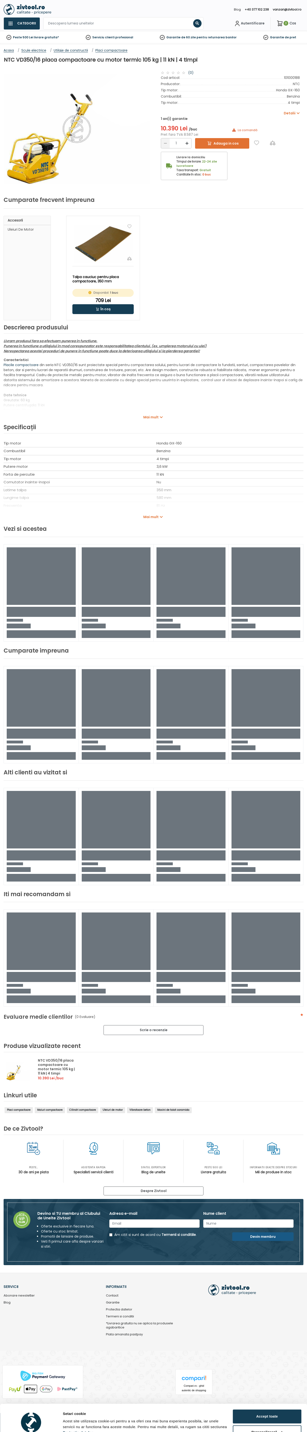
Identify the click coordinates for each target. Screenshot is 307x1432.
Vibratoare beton (140, 1110)
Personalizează (267, 1409)
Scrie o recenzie (154, 1030)
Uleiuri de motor (21, 229)
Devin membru (263, 1236)
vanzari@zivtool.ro (287, 9)
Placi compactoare (18, 1110)
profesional (124, 37)
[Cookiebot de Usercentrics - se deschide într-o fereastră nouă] (31, 1422)
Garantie (277, 37)
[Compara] (272, 142)
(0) (191, 72)
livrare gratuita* (46, 37)
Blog (237, 9)
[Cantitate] (176, 143)
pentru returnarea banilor (217, 37)
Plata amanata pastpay (124, 1335)
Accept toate (267, 1393)
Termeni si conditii (120, 1317)
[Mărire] (187, 143)
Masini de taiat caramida (173, 1110)
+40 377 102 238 (257, 9)
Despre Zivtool (154, 1190)
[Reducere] (165, 143)
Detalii (68, 1422)
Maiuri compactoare (50, 1110)
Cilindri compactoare (82, 1110)
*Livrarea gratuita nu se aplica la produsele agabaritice (139, 1325)
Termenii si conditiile (179, 1234)
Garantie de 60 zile (181, 37)
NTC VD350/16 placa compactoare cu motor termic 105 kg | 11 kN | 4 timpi (56, 1066)
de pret (290, 37)
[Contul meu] (249, 23)
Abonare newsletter (19, 1296)
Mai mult (151, 417)
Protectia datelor (119, 1310)
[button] (102, 309)
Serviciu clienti (103, 37)
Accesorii (15, 220)
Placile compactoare (21, 364)
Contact (112, 1296)
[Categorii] (22, 23)
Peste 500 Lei (23, 37)
